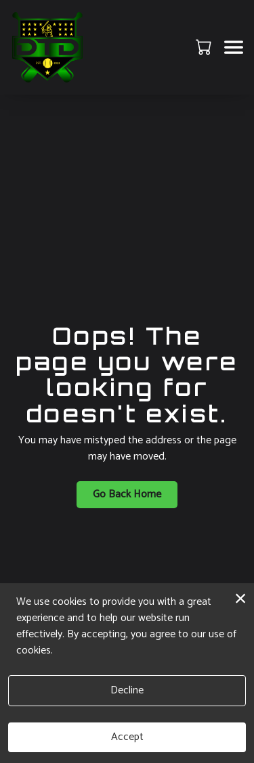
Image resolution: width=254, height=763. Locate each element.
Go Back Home (127, 494)
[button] (204, 46)
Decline (127, 690)
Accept (127, 737)
